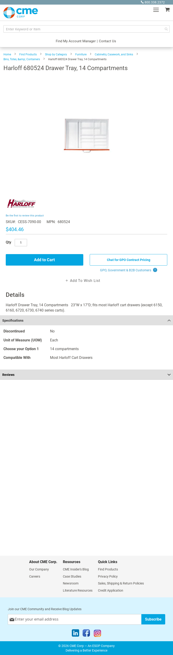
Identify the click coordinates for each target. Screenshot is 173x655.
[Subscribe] (153, 619)
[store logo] (20, 12)
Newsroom (70, 583)
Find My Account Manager (76, 41)
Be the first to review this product (25, 215)
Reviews (8, 375)
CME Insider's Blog (76, 569)
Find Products (28, 54)
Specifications (12, 320)
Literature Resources (77, 590)
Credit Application (110, 590)
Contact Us (107, 41)
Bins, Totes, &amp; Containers (21, 59)
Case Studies (72, 576)
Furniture (80, 54)
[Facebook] (86, 634)
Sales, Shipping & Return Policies (121, 583)
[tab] (86, 320)
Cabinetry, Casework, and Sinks (114, 54)
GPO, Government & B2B (128, 270)
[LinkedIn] (75, 634)
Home (7, 54)
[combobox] (86, 29)
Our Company (39, 569)
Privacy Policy (108, 576)
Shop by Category (56, 54)
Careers (34, 576)
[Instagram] (97, 634)
